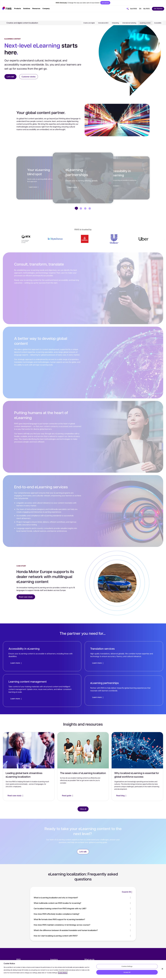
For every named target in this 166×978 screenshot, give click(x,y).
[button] (7, 8)
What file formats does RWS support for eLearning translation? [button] (83, 919)
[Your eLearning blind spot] (90, 208)
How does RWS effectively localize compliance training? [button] (83, 914)
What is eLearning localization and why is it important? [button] (83, 897)
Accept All (127, 972)
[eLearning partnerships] (83, 177)
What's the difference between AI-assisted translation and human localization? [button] (83, 930)
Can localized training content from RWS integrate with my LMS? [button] (83, 908)
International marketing (129, 14)
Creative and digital (89, 14)
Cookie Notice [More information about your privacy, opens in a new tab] (62, 973)
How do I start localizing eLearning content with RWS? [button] (83, 936)
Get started (105, 3)
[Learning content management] (42, 690)
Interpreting (115, 14)
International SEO (103, 14)
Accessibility (157, 14)
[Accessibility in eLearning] (81, 208)
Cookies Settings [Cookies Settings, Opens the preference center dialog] (126, 966)
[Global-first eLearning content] (85, 208)
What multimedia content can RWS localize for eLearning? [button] (83, 903)
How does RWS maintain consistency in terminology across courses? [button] (83, 925)
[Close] (162, 968)
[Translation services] (124, 656)
